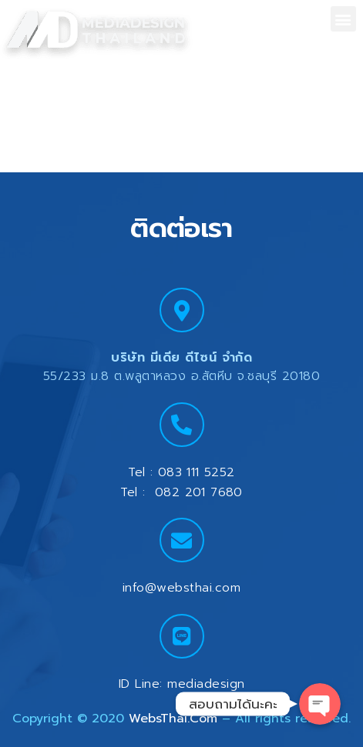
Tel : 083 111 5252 (181, 472)
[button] (343, 19)
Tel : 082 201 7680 (181, 492)
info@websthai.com (182, 588)
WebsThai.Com (173, 718)
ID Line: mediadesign (182, 684)
